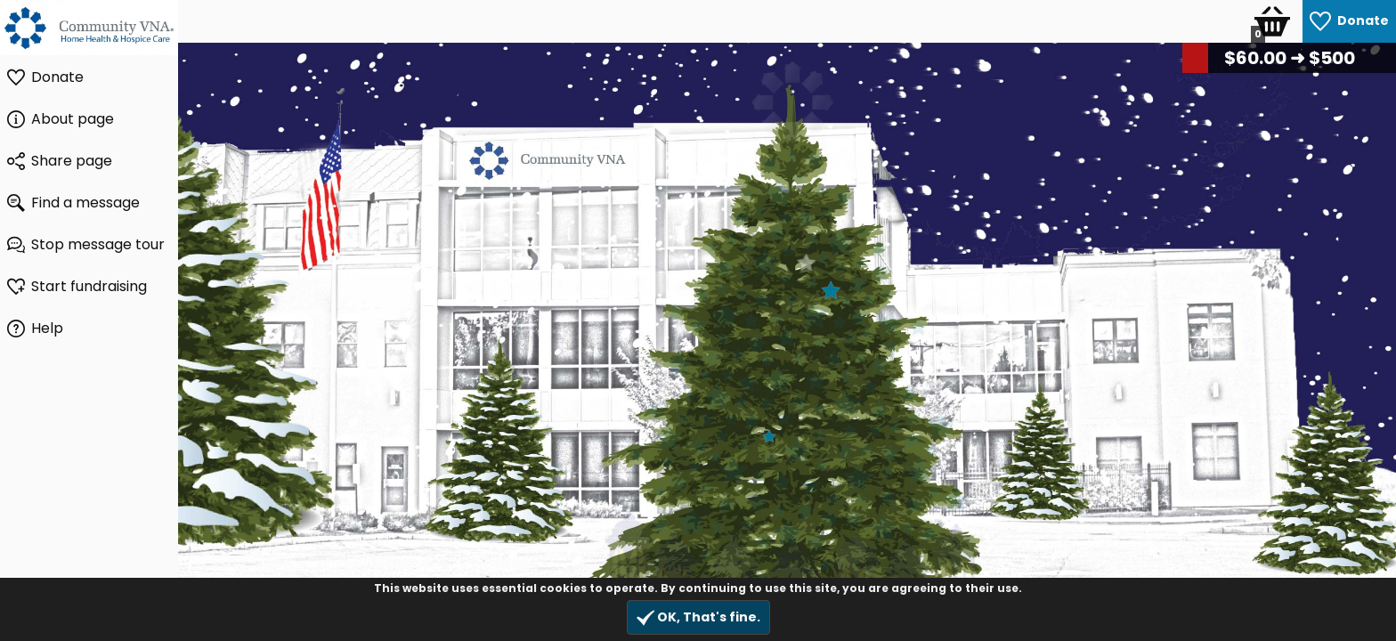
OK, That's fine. (698, 617)
